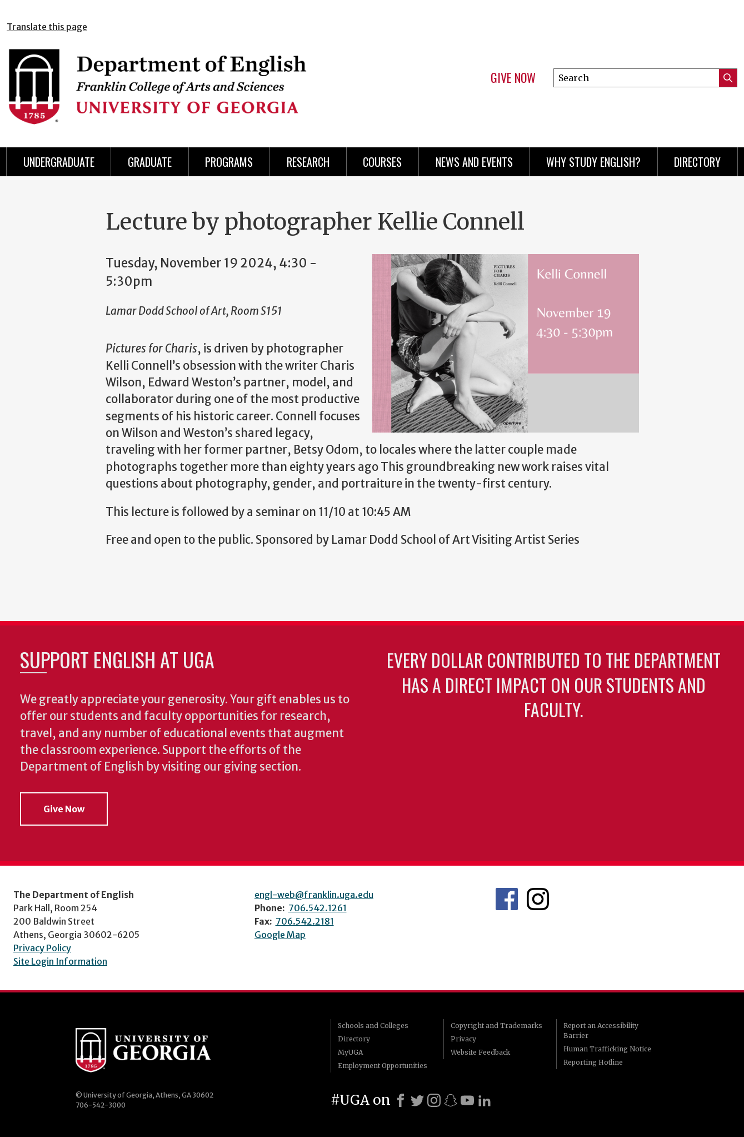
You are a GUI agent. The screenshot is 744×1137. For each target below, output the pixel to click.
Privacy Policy (42, 948)
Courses (382, 161)
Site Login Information (60, 961)
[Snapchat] (450, 1100)
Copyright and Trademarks (496, 1025)
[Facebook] (400, 1100)
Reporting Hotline (593, 1062)
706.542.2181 (305, 921)
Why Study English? (593, 161)
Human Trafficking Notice (607, 1049)
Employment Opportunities (382, 1065)
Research (308, 161)
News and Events (474, 161)
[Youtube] (467, 1100)
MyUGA (350, 1052)
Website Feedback (480, 1052)
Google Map (280, 934)
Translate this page (47, 26)
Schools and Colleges (373, 1025)
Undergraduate (58, 161)
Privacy (463, 1039)
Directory (697, 161)
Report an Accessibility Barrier (600, 1030)
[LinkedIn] (484, 1100)
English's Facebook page (507, 899)
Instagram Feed (538, 899)
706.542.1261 (317, 907)
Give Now (513, 78)
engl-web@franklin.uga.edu (313, 894)
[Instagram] (434, 1100)
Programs (229, 161)
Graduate (150, 161)
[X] (417, 1100)
